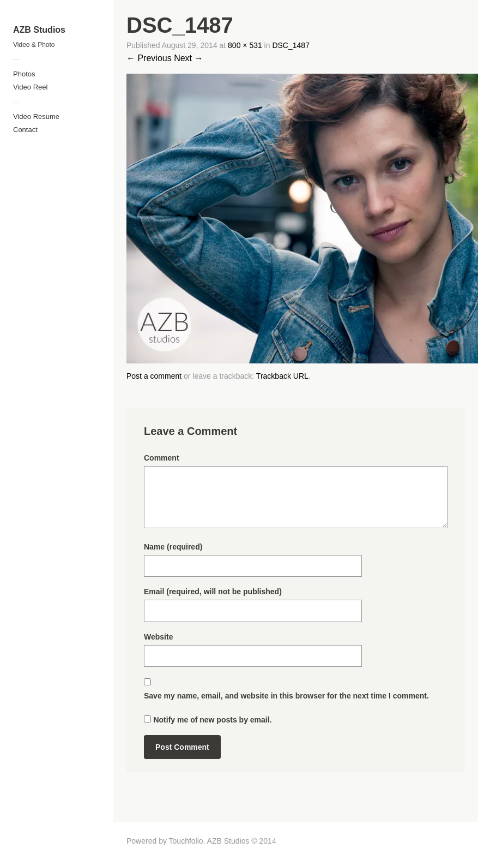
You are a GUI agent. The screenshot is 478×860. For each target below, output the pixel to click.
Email (213, 591)
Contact (25, 130)
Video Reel (30, 87)
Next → (188, 58)
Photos (24, 74)
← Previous (149, 58)
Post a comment (153, 376)
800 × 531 (245, 45)
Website (158, 636)
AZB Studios (39, 29)
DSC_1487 (291, 45)
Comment (161, 457)
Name (173, 546)
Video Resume (36, 116)
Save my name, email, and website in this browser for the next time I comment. (286, 695)
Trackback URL (282, 376)
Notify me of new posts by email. (212, 719)
